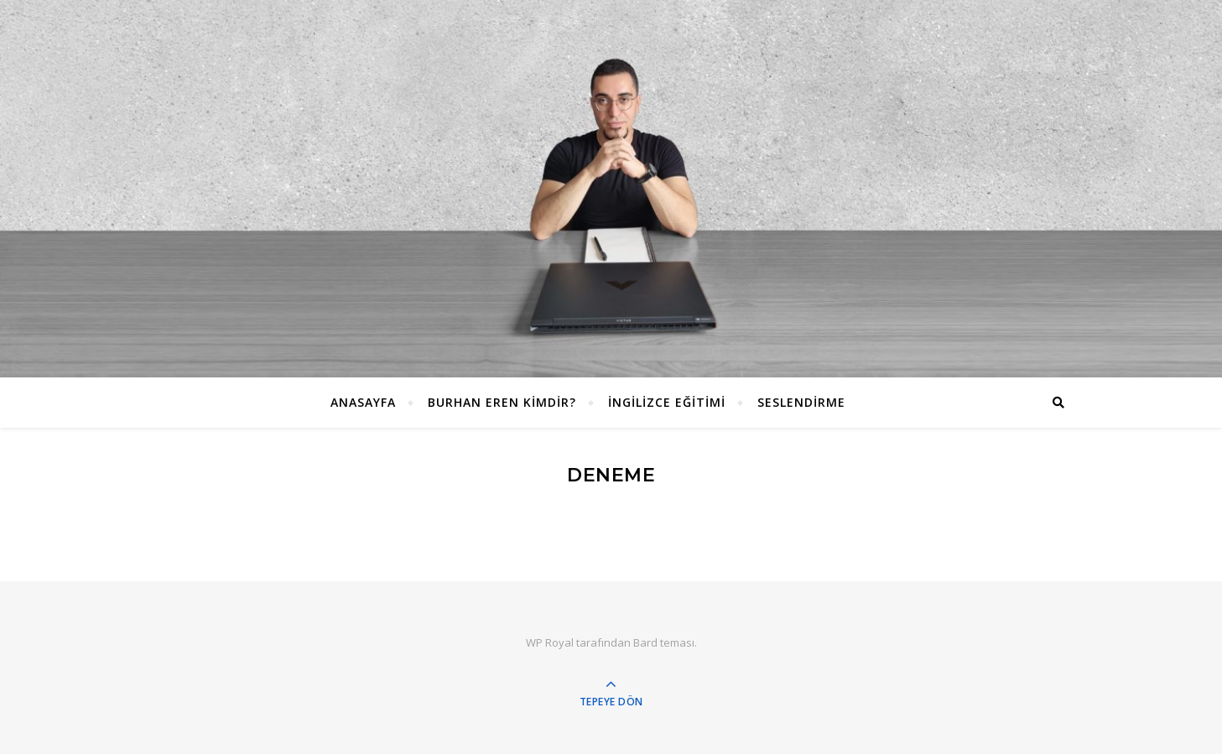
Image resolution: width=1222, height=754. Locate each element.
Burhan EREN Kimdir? (502, 402)
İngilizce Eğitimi (666, 402)
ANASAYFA (363, 402)
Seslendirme (801, 402)
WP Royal (550, 642)
